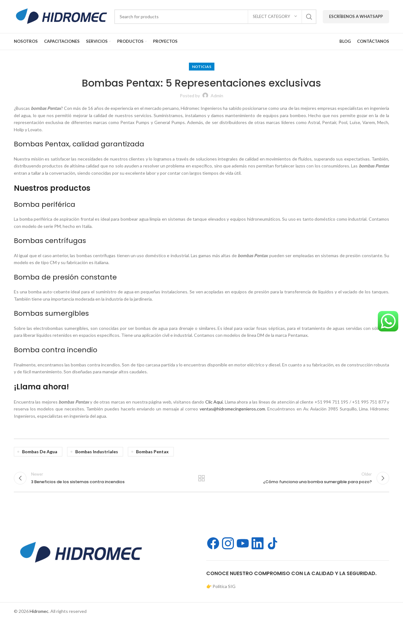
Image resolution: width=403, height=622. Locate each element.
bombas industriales (96, 451)
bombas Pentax (152, 451)
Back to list (202, 479)
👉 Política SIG (221, 588)
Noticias (201, 66)
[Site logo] (61, 16)
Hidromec (39, 613)
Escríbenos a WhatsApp (356, 16)
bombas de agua (39, 451)
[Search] (215, 16)
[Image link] (80, 554)
